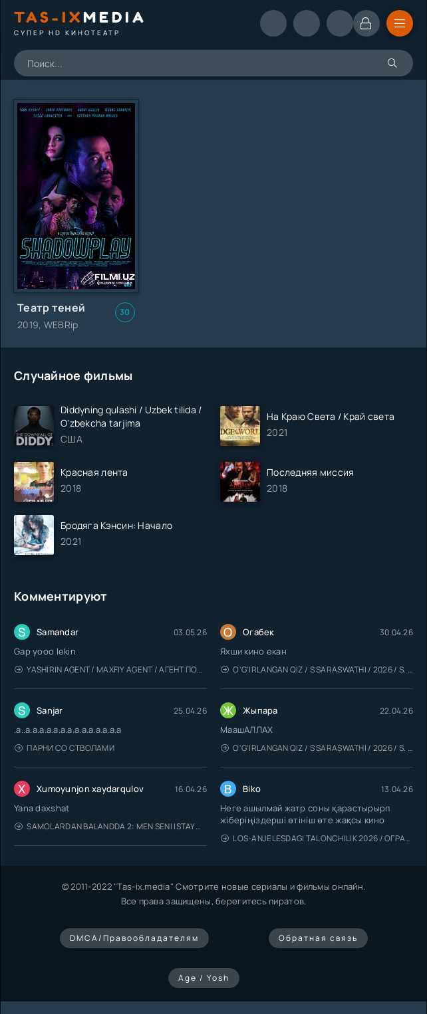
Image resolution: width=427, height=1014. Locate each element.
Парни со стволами (64, 748)
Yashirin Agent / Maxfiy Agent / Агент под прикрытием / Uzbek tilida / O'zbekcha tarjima (111, 669)
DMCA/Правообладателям (134, 938)
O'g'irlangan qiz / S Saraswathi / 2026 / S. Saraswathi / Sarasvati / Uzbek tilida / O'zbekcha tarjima (317, 669)
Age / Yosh (203, 977)
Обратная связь (318, 938)
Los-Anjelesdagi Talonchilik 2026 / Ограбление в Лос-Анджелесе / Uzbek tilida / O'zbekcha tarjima (317, 838)
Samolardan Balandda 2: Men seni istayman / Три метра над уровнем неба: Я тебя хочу (111, 826)
